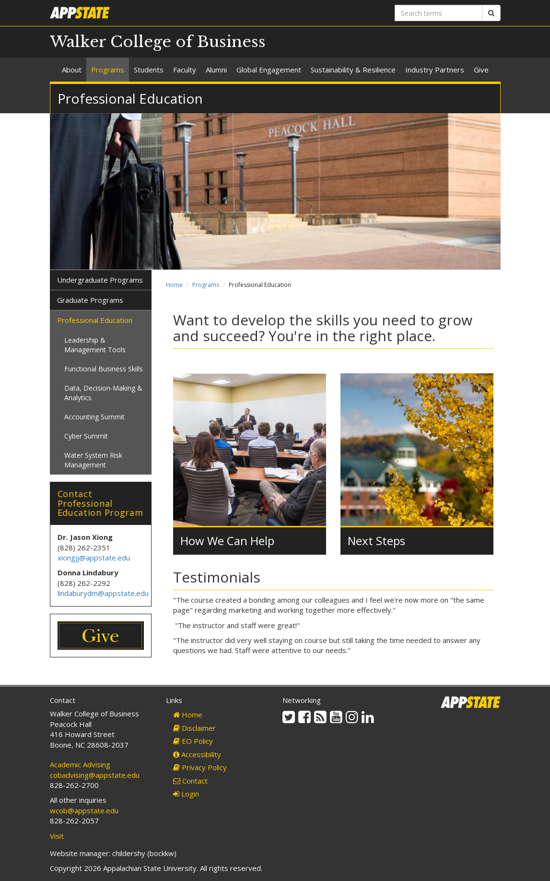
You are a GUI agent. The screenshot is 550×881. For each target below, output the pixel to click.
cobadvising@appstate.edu (95, 775)
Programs (107, 69)
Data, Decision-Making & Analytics (103, 392)
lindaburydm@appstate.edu (103, 593)
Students (149, 69)
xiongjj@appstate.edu (94, 557)
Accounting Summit (94, 416)
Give (481, 69)
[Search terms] (438, 13)
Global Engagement (268, 69)
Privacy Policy (200, 767)
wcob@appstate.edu (84, 810)
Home (174, 285)
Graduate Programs (90, 300)
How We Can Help (227, 540)
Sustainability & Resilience (353, 69)
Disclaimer (194, 728)
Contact (190, 781)
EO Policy (193, 741)
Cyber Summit (86, 435)
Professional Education (94, 320)
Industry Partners (434, 69)
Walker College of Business (158, 41)
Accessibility (197, 754)
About (72, 69)
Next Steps (376, 540)
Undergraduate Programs (100, 280)
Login (186, 793)
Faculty (184, 69)
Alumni (216, 69)
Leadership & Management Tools (95, 344)
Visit (57, 836)
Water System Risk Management (93, 460)
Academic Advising (80, 764)
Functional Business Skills (103, 368)
